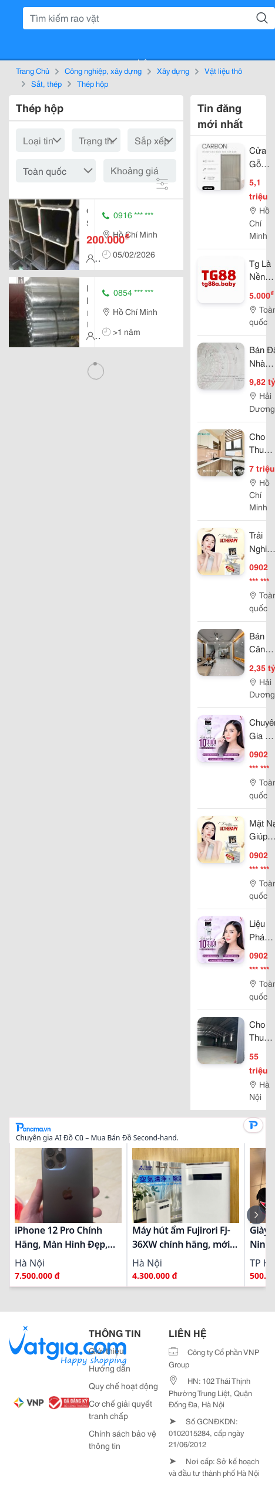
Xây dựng (173, 70)
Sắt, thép (46, 83)
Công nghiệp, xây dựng (103, 70)
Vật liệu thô (223, 70)
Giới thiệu (106, 1350)
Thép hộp (92, 83)
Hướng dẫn (109, 1368)
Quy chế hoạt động (123, 1385)
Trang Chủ (32, 70)
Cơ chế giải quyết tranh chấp (120, 1409)
